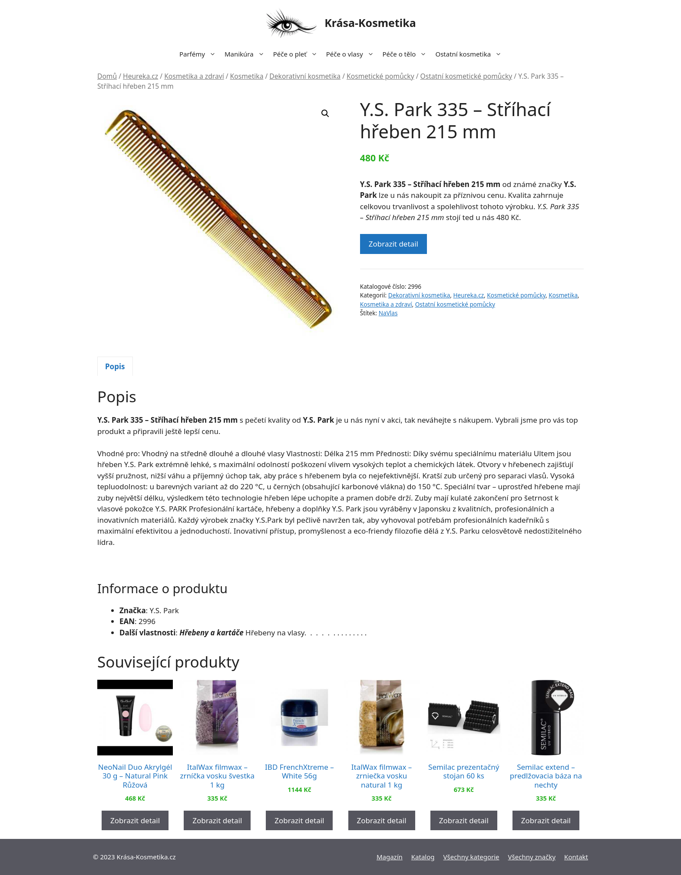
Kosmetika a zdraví (194, 76)
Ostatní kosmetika (470, 54)
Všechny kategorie (471, 856)
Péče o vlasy (352, 54)
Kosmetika (247, 76)
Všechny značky (532, 856)
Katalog (423, 856)
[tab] (115, 366)
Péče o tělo (407, 54)
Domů (107, 76)
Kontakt (576, 856)
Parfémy (199, 54)
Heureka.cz (140, 76)
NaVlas (388, 313)
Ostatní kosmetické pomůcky (466, 76)
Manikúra (247, 54)
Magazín (390, 856)
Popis (115, 366)
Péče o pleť (297, 54)
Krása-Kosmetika (370, 22)
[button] (325, 113)
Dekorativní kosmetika (304, 76)
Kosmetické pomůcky (380, 76)
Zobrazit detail (393, 244)
